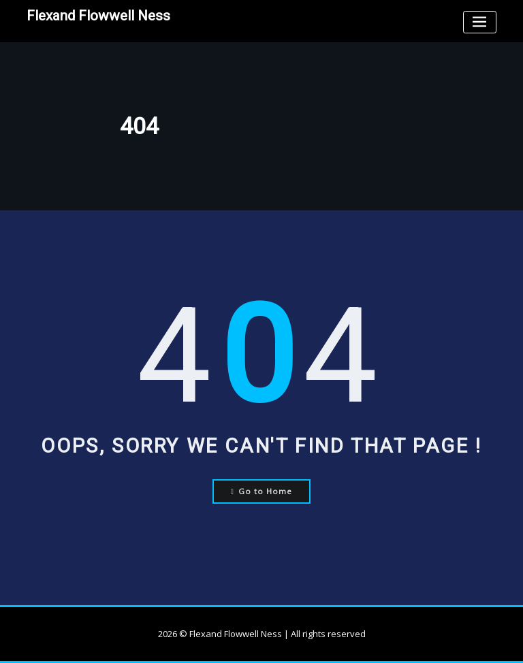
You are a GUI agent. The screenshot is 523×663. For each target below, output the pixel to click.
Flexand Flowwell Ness (98, 15)
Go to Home (262, 491)
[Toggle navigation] (479, 22)
